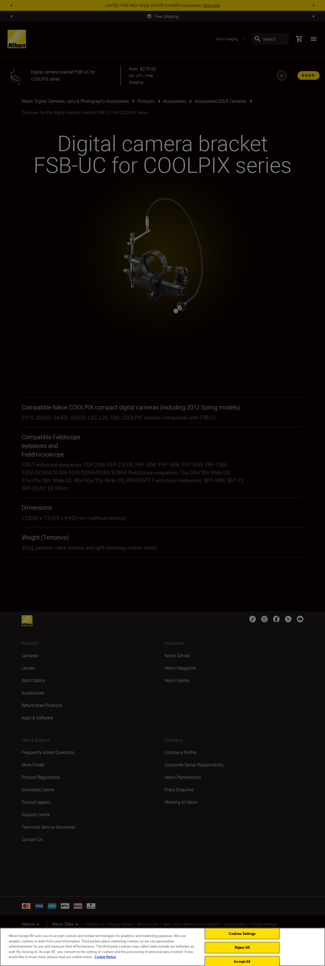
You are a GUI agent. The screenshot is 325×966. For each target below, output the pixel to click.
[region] (162, 947)
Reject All (242, 947)
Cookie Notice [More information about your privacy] (105, 956)
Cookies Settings (242, 933)
